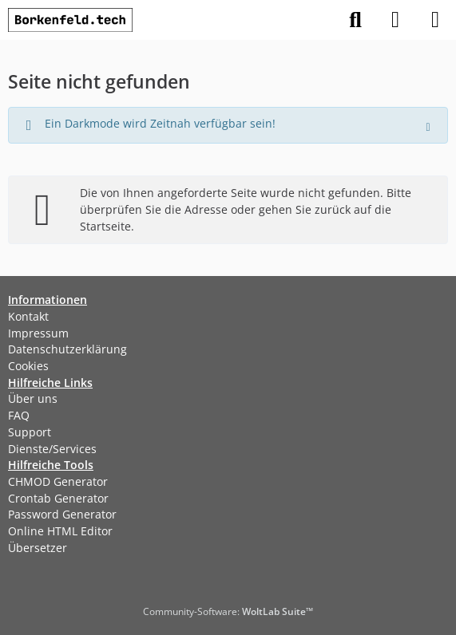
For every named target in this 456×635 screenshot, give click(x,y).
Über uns (32, 398)
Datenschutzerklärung (67, 349)
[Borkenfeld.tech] (70, 20)
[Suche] (355, 20)
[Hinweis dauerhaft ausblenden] (429, 125)
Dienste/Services (52, 448)
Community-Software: (228, 611)
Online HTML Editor (60, 530)
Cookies (28, 365)
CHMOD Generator (58, 481)
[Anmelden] (395, 20)
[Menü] (435, 20)
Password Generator (62, 514)
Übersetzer (37, 547)
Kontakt (28, 316)
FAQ (19, 415)
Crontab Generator (58, 498)
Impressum (38, 333)
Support (29, 432)
